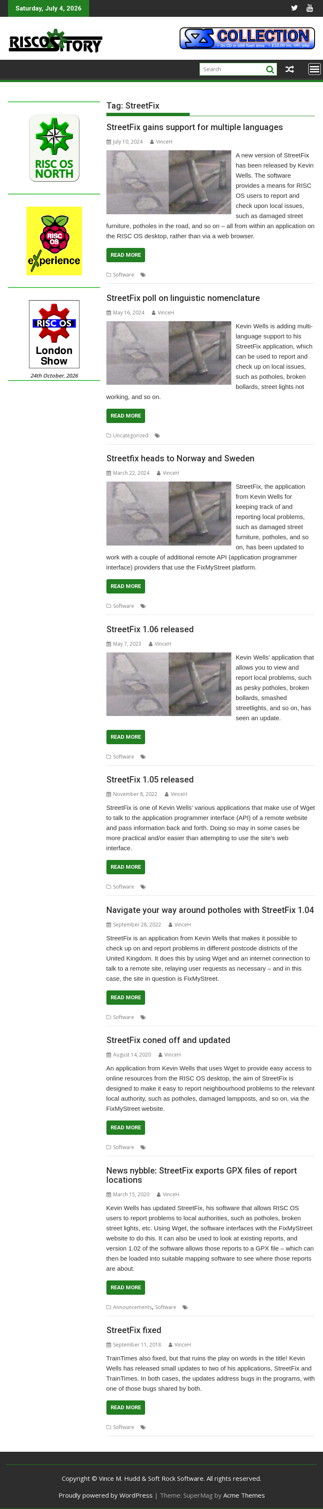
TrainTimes (214, 1427)
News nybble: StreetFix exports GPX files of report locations (201, 1175)
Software (123, 274)
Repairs (267, 274)
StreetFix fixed (134, 1330)
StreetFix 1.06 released (150, 629)
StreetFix (289, 274)
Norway (238, 605)
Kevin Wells (175, 435)
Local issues (240, 274)
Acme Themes (244, 1495)
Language (210, 274)
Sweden (284, 605)
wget (237, 1147)
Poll (244, 435)
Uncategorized (130, 435)
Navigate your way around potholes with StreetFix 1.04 (210, 910)
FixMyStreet (161, 274)
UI (278, 435)
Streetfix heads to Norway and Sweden (180, 458)
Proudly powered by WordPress (105, 1495)
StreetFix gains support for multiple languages (194, 127)
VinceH (161, 141)
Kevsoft (187, 274)
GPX (195, 1307)
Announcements (132, 1307)
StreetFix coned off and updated (168, 1040)
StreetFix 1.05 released (150, 779)
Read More (126, 255)
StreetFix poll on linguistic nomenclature (183, 298)
